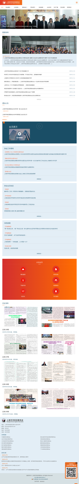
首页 (2, 7)
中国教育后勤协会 (6, 437)
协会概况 (9, 7)
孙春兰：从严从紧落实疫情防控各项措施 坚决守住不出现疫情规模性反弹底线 (20, 469)
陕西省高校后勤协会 (45, 443)
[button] (73, 27)
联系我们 (69, 7)
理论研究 (33, 7)
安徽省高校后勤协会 (45, 445)
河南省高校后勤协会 (45, 439)
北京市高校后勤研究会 (7, 439)
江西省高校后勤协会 (45, 447)
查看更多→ (39, 99)
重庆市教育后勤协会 (6, 447)
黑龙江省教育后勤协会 (45, 441)
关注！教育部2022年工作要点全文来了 (11, 465)
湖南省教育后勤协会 (6, 449)
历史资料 (62, 7)
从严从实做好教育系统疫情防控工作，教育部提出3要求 (15, 456)
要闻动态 (25, 7)
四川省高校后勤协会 (6, 445)
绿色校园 (42, 7)
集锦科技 (42, 481)
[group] (39, 19)
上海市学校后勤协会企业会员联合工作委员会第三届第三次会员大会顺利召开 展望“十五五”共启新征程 (30, 57)
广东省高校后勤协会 (45, 449)
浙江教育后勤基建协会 (7, 443)
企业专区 (49, 7)
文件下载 (56, 7)
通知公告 (5, 103)
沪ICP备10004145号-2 (39, 477)
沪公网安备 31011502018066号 (40, 479)
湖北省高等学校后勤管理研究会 (48, 437)
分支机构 (17, 7)
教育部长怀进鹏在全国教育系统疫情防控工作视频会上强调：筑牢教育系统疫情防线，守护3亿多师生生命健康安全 (29, 461)
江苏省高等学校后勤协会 (8, 441)
